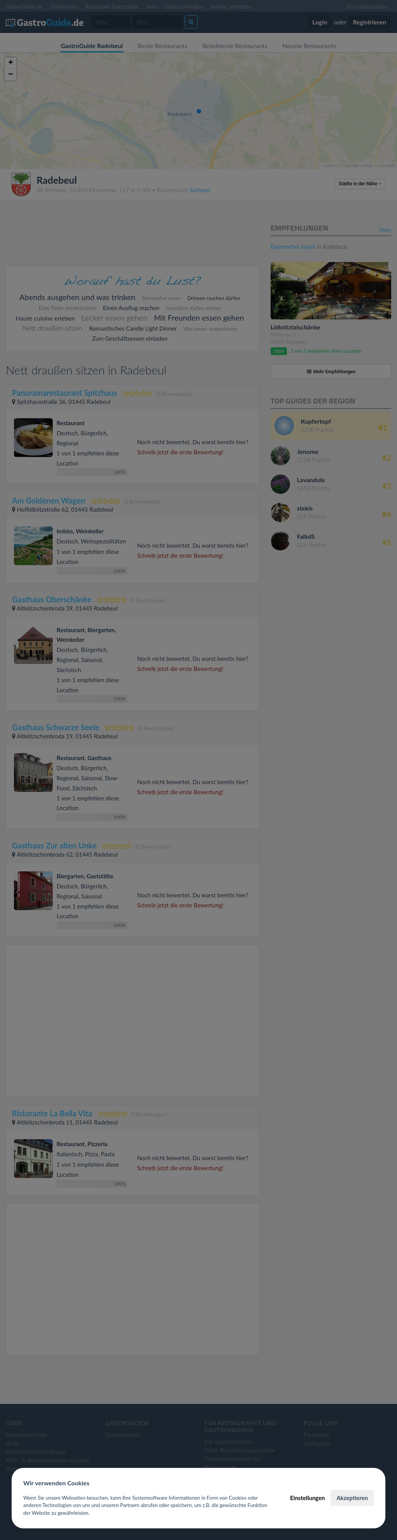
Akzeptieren (352, 1497)
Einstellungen (307, 1497)
